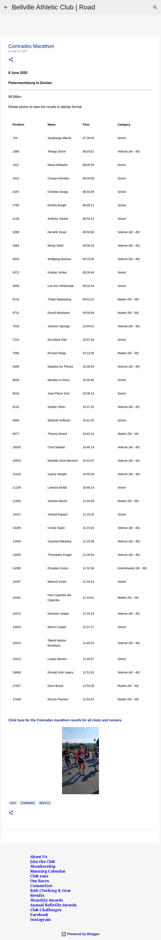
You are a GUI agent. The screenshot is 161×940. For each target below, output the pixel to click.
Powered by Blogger (80, 934)
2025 (13, 803)
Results (45, 803)
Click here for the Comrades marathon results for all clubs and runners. (65, 720)
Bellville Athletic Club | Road (53, 7)
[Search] (155, 7)
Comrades (28, 803)
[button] (10, 60)
